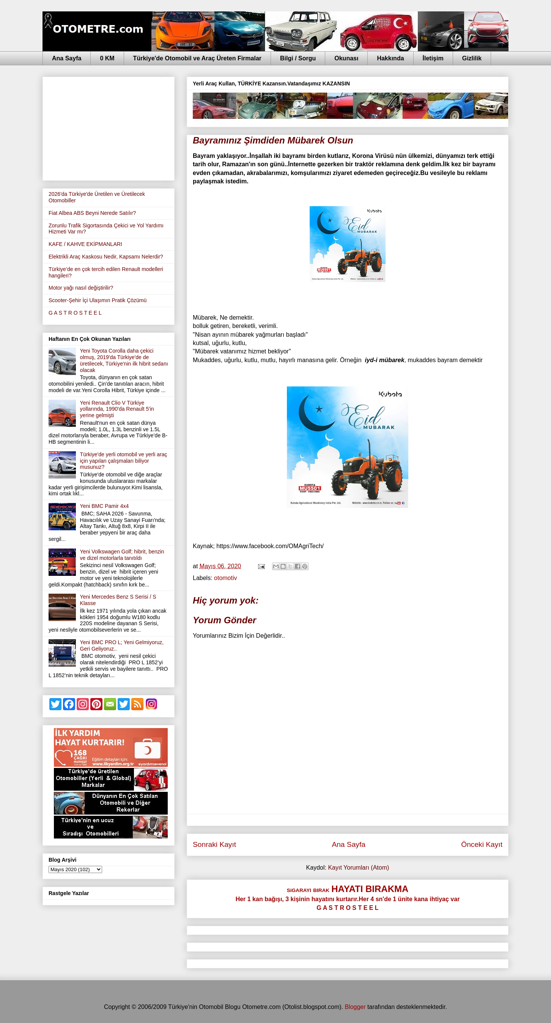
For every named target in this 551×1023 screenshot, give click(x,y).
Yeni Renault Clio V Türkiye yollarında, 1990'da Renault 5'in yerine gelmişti (117, 409)
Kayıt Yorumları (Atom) (358, 867)
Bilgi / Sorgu (298, 58)
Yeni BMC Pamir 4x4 (104, 506)
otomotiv (225, 578)
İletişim (433, 58)
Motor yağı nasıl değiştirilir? (81, 288)
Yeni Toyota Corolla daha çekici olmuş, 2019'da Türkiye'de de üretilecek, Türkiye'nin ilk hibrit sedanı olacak (124, 360)
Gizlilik (472, 58)
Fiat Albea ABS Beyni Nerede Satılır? (92, 213)
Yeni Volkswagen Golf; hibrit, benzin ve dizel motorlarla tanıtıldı (122, 555)
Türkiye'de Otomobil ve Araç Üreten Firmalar (197, 58)
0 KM (107, 58)
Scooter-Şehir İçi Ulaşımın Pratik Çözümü (97, 300)
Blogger (355, 1007)
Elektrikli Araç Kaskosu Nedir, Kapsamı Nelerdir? (106, 257)
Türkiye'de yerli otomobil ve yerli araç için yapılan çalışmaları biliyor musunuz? (123, 460)
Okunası (346, 58)
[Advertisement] (108, 127)
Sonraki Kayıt (214, 844)
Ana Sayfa (66, 58)
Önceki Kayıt (481, 844)
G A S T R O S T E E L (75, 313)
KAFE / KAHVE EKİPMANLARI (85, 244)
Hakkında (390, 58)
